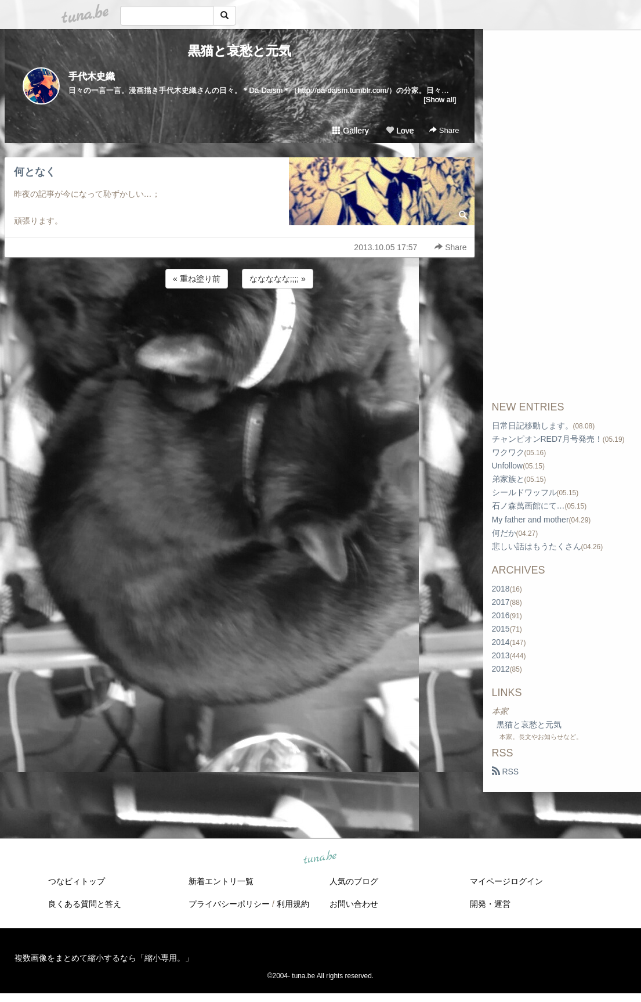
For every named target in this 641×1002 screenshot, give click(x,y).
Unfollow (507, 465)
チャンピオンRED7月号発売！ (547, 439)
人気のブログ (353, 881)
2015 (501, 628)
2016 (501, 615)
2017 (501, 602)
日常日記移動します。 (532, 425)
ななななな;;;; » (277, 278)
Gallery (350, 130)
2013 (501, 655)
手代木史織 (91, 76)
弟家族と (508, 479)
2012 (501, 668)
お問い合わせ (353, 904)
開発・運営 (490, 904)
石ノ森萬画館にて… (528, 505)
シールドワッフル (524, 492)
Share (444, 130)
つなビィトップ (76, 881)
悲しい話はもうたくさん (536, 546)
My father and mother (530, 519)
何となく (35, 172)
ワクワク (508, 452)
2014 (501, 642)
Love (400, 130)
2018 (501, 588)
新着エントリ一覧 (221, 881)
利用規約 (293, 904)
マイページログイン (506, 881)
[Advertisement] (240, 322)
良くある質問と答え (84, 904)
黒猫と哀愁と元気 (239, 51)
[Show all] (439, 99)
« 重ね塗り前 (196, 278)
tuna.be (320, 858)
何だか (504, 533)
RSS (505, 771)
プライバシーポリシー (229, 904)
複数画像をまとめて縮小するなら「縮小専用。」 (104, 958)
